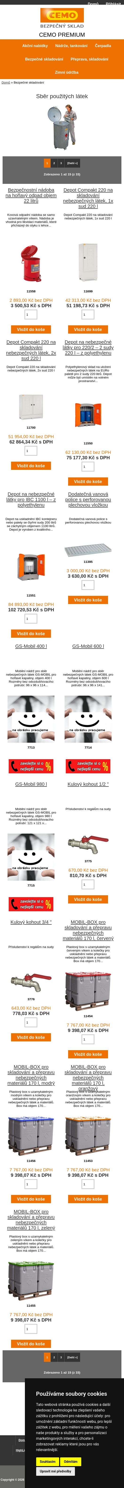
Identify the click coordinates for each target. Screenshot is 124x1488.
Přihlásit (113, 4)
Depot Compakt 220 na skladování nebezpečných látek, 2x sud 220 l (31, 350)
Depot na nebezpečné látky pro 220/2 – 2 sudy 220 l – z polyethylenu (88, 347)
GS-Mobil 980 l (31, 784)
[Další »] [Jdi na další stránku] (72, 163)
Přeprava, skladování (89, 59)
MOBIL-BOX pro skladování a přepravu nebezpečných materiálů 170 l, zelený (31, 1219)
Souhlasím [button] (48, 1462)
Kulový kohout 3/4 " (31, 922)
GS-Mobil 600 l (88, 646)
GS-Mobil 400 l (31, 646)
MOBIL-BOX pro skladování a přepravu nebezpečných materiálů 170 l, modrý (31, 1075)
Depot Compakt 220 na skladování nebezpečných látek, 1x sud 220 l (88, 198)
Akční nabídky (35, 46)
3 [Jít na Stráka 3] (61, 163)
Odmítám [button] (71, 1462)
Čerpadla (103, 46)
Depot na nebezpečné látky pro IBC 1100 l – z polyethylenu (31, 500)
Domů (93, 4)
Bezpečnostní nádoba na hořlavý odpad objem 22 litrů (31, 195)
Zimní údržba (66, 72)
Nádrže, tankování (71, 46)
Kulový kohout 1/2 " (88, 784)
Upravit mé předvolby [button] (55, 1471)
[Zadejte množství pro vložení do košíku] (30, 314)
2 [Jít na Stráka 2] (54, 163)
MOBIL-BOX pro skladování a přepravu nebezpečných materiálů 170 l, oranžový (88, 1077)
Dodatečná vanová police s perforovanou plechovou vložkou (88, 500)
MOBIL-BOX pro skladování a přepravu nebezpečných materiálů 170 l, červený (88, 930)
